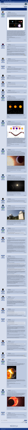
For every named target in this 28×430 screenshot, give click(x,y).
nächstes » (26, 421)
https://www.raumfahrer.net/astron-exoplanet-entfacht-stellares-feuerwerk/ (13, 383)
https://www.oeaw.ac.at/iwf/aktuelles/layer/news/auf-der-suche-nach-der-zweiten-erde (14, 258)
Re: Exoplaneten (9, 44)
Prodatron (3, 239)
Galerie (7, 0)
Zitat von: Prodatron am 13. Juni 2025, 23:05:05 (10, 262)
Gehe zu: (22, 422)
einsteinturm (3, 200)
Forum (5, 0)
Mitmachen (10, 0)
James (3, 97)
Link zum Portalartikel (17, 144)
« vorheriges (24, 421)
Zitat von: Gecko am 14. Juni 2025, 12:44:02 (10, 298)
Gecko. (3, 255)
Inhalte (3, 0)
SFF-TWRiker (3, 412)
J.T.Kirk (3, 45)
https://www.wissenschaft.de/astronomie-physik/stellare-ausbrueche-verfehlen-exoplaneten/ (15, 86)
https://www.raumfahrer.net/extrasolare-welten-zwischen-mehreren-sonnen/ (14, 37)
